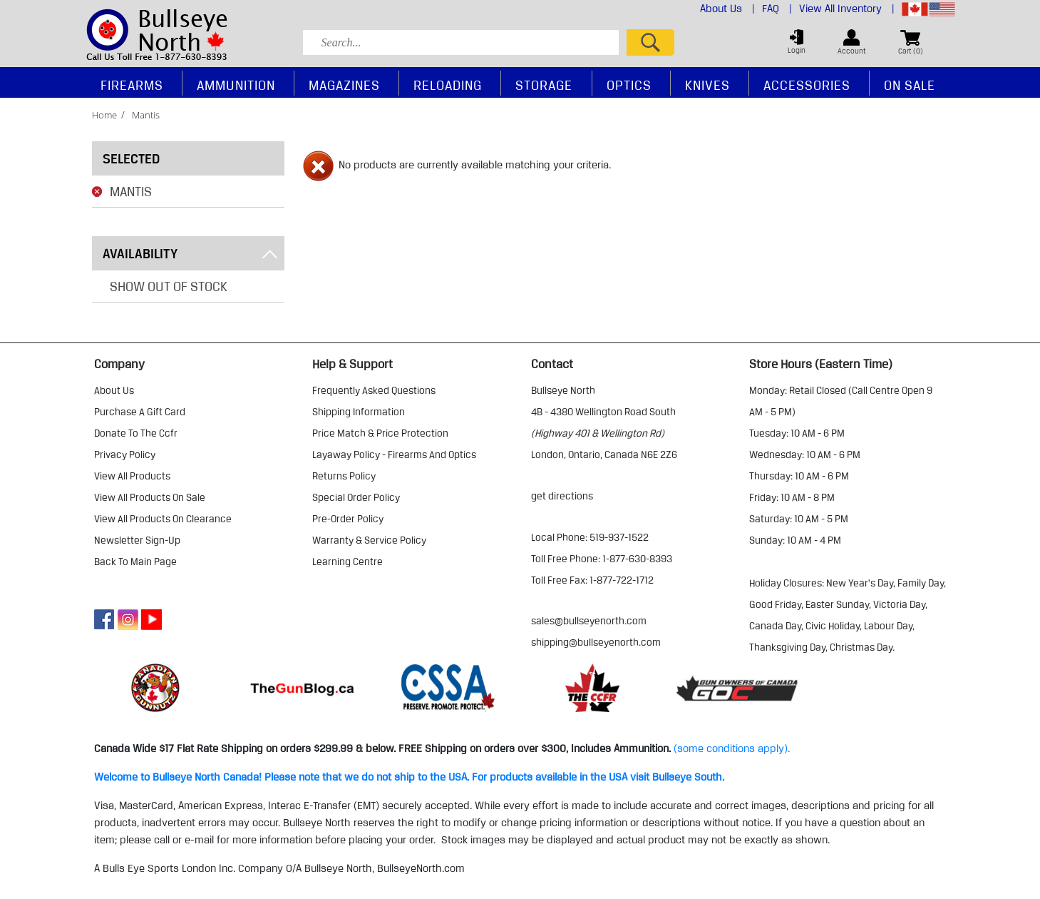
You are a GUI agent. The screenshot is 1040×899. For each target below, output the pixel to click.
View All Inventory (847, 8)
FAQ (777, 8)
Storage (543, 85)
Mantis (131, 191)
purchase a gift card (139, 411)
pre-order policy (347, 518)
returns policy (344, 476)
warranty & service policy (369, 540)
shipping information (358, 411)
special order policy (356, 497)
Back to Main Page (135, 561)
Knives (707, 85)
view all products (132, 476)
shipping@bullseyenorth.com (596, 642)
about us (114, 390)
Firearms (132, 85)
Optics (629, 85)
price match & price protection (380, 433)
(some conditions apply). (732, 748)
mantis (146, 114)
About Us (727, 8)
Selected (131, 158)
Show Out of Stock (168, 286)
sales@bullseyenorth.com (589, 620)
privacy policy (124, 454)
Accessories (806, 85)
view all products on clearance (163, 518)
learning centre (347, 561)
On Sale (909, 85)
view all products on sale (149, 497)
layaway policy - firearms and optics (394, 454)
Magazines (344, 85)
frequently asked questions (374, 390)
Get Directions (562, 496)
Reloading (447, 85)
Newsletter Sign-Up (137, 540)
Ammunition (236, 85)
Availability (190, 253)
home (104, 114)
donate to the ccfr (135, 433)
